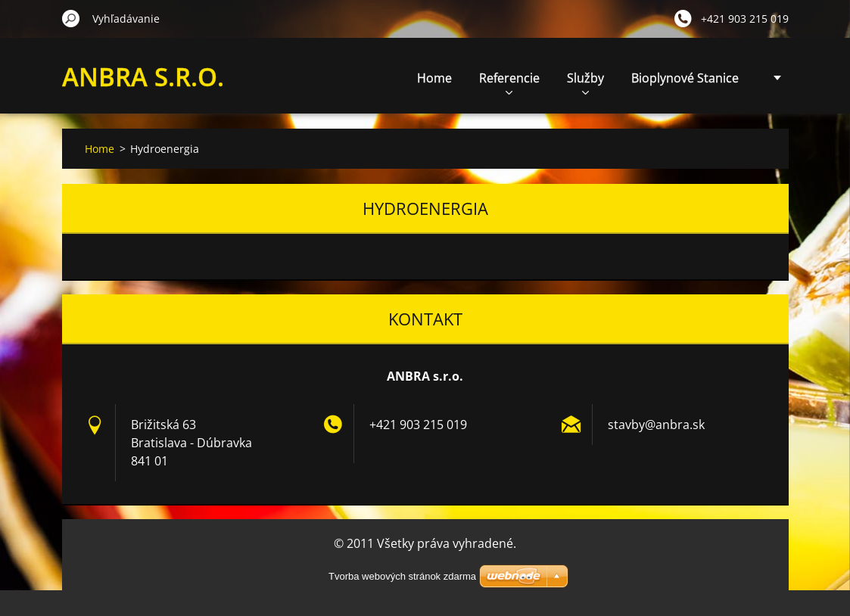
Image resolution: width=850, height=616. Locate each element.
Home (434, 78)
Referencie (509, 82)
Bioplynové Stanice (685, 78)
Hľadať (71, 18)
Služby (585, 82)
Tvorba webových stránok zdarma (402, 576)
